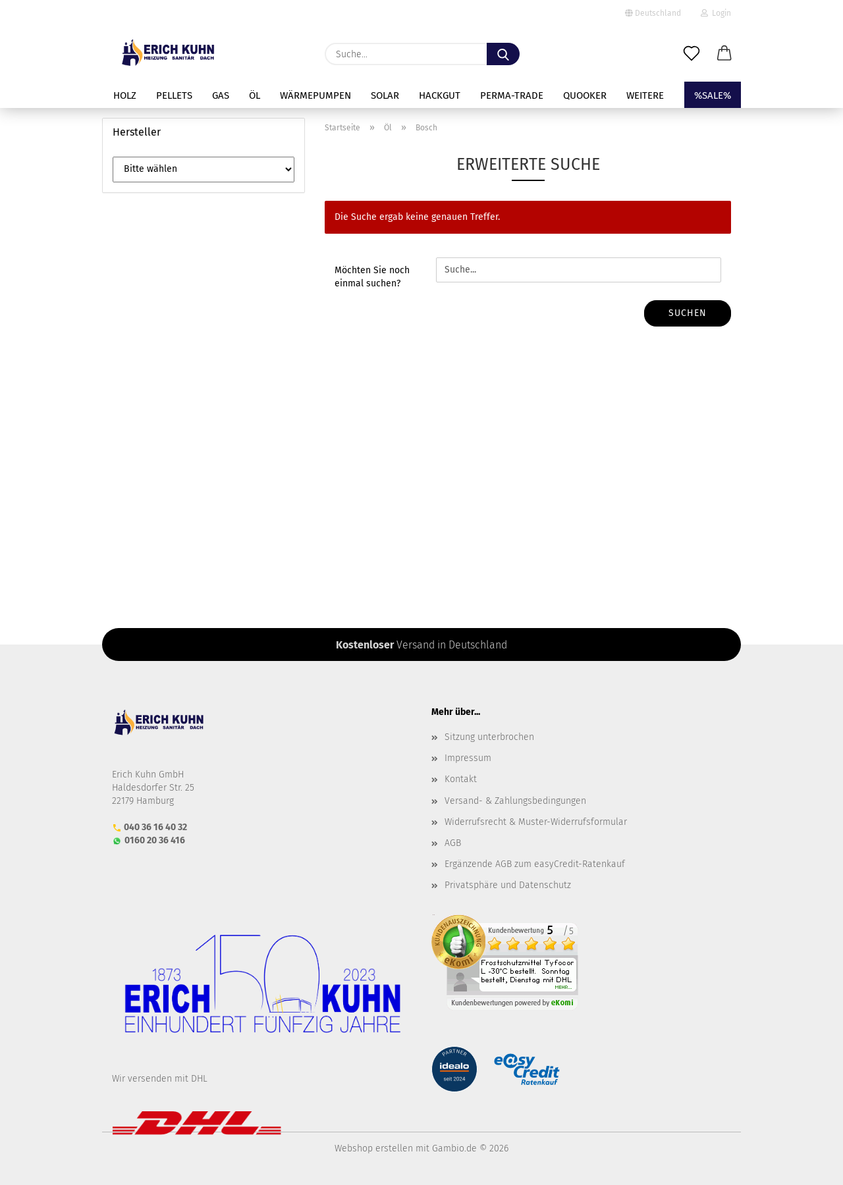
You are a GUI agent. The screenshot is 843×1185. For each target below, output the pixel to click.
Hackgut (439, 95)
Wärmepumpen (315, 95)
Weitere (645, 95)
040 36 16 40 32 (155, 827)
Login (716, 13)
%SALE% (712, 95)
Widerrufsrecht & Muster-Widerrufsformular (536, 822)
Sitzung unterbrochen (489, 737)
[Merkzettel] (691, 54)
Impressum (468, 758)
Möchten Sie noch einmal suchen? (372, 277)
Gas (220, 95)
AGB (453, 843)
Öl (254, 95)
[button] (724, 54)
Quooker (585, 95)
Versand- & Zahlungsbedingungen (515, 800)
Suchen (687, 313)
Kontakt (461, 779)
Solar (385, 95)
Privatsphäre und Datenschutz (508, 885)
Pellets (174, 95)
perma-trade (511, 95)
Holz (124, 95)
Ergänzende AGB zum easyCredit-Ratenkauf (535, 864)
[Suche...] (503, 54)
